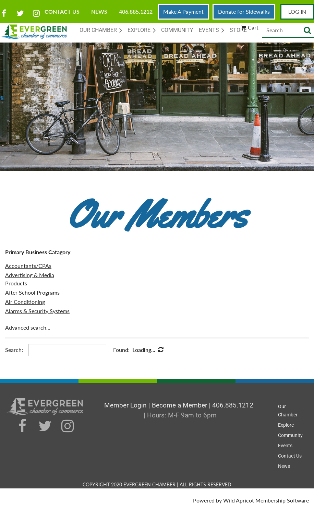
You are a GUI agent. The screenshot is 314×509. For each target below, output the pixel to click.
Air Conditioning (25, 301)
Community (290, 435)
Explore (286, 425)
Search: (14, 349)
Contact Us (62, 11)
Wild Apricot (238, 500)
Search (307, 30)
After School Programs (32, 292)
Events (285, 445)
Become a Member (179, 405)
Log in (297, 11)
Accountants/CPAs (28, 265)
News (99, 11)
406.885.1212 (136, 11)
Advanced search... (27, 327)
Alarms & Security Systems (37, 311)
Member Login (125, 405)
